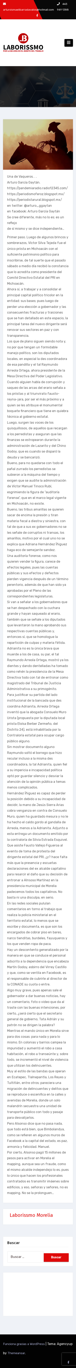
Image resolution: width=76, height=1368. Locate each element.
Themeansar (16, 1353)
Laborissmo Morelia (31, 1215)
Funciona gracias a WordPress (24, 1344)
